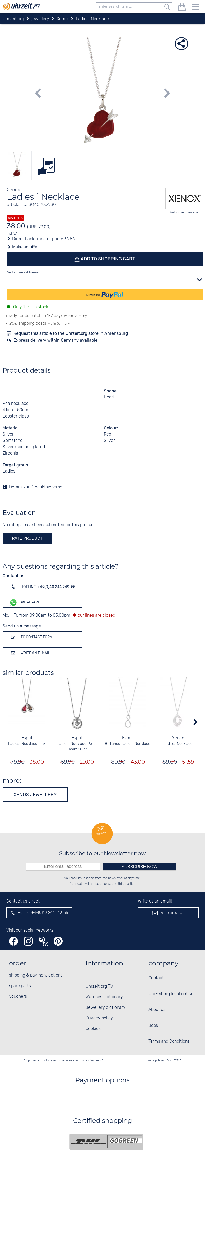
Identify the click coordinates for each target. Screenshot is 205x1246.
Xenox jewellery (35, 795)
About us (156, 1010)
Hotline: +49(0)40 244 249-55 (42, 586)
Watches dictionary (104, 997)
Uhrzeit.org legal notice (170, 994)
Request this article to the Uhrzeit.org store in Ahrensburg (70, 333)
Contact (156, 978)
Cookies (93, 1029)
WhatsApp (24, 602)
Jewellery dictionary (105, 1007)
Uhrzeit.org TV (99, 986)
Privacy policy (99, 1018)
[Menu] (195, 7)
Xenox (178, 738)
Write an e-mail (29, 653)
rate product (27, 538)
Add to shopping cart (107, 259)
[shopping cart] (182, 7)
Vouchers (18, 996)
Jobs (153, 1025)
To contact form (31, 637)
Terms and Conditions (169, 1041)
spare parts (20, 986)
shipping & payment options (36, 975)
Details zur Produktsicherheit (37, 487)
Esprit (26, 738)
